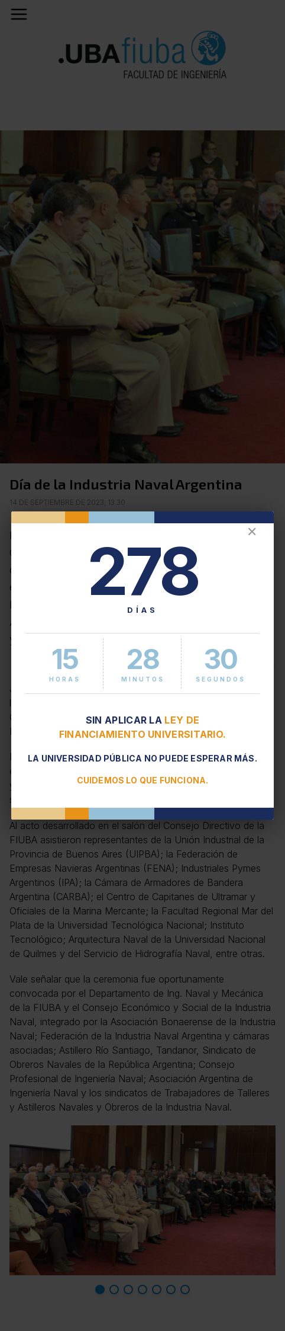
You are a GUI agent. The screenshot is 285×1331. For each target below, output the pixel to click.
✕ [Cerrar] (252, 531)
